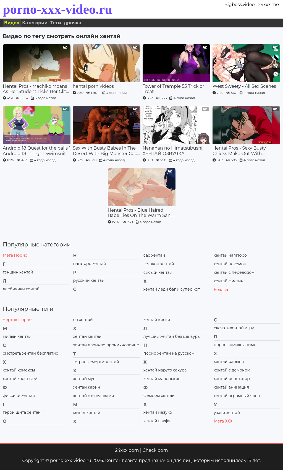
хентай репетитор (232, 378)
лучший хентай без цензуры (172, 336)
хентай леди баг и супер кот (171, 289)
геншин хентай (18, 272)
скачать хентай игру (234, 327)
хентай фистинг (229, 280)
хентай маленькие (161, 378)
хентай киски (156, 319)
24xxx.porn (127, 450)
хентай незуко (157, 412)
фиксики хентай (19, 395)
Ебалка (221, 289)
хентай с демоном (232, 370)
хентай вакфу (156, 420)
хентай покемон (230, 263)
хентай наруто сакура (165, 370)
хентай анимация (231, 387)
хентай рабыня (229, 361)
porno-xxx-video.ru (57, 9)
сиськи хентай (157, 272)
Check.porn (155, 450)
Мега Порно (15, 255)
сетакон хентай (158, 263)
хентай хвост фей (20, 378)
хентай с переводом (234, 272)
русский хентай (88, 280)
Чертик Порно (17, 319)
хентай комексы (19, 370)
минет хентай (86, 412)
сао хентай (154, 255)
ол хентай (83, 319)
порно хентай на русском (169, 353)
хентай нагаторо (230, 255)
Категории (35, 22)
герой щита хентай (22, 412)
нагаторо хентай (89, 263)
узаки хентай (227, 412)
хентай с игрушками (93, 395)
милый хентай (17, 336)
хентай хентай (87, 336)
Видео (11, 22)
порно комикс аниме (235, 344)
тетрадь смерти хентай (96, 361)
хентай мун (84, 378)
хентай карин (86, 387)
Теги (55, 22)
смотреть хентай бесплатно (30, 353)
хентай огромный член (237, 395)
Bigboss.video (239, 4)
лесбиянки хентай (21, 288)
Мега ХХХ (223, 421)
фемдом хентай (159, 395)
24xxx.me (268, 4)
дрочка (72, 22)
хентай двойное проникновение (106, 344)
